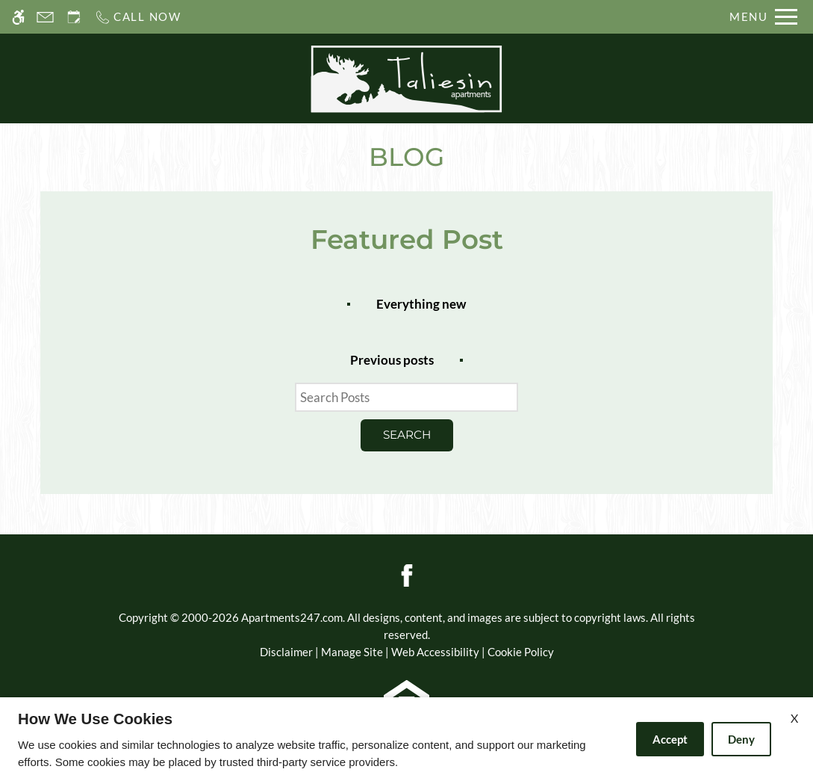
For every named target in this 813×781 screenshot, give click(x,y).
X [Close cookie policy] (794, 718)
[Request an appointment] (74, 17)
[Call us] (138, 17)
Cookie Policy (521, 651)
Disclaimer (286, 651)
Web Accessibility (435, 651)
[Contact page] (45, 17)
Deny (741, 739)
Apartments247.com (292, 617)
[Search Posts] (407, 398)
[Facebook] (407, 574)
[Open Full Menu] (763, 17)
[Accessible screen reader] (18, 17)
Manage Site (352, 651)
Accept (670, 739)
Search (407, 434)
